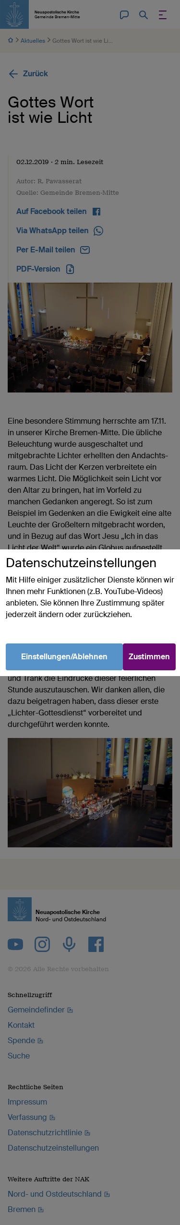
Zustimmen (149, 657)
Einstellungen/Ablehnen (64, 657)
